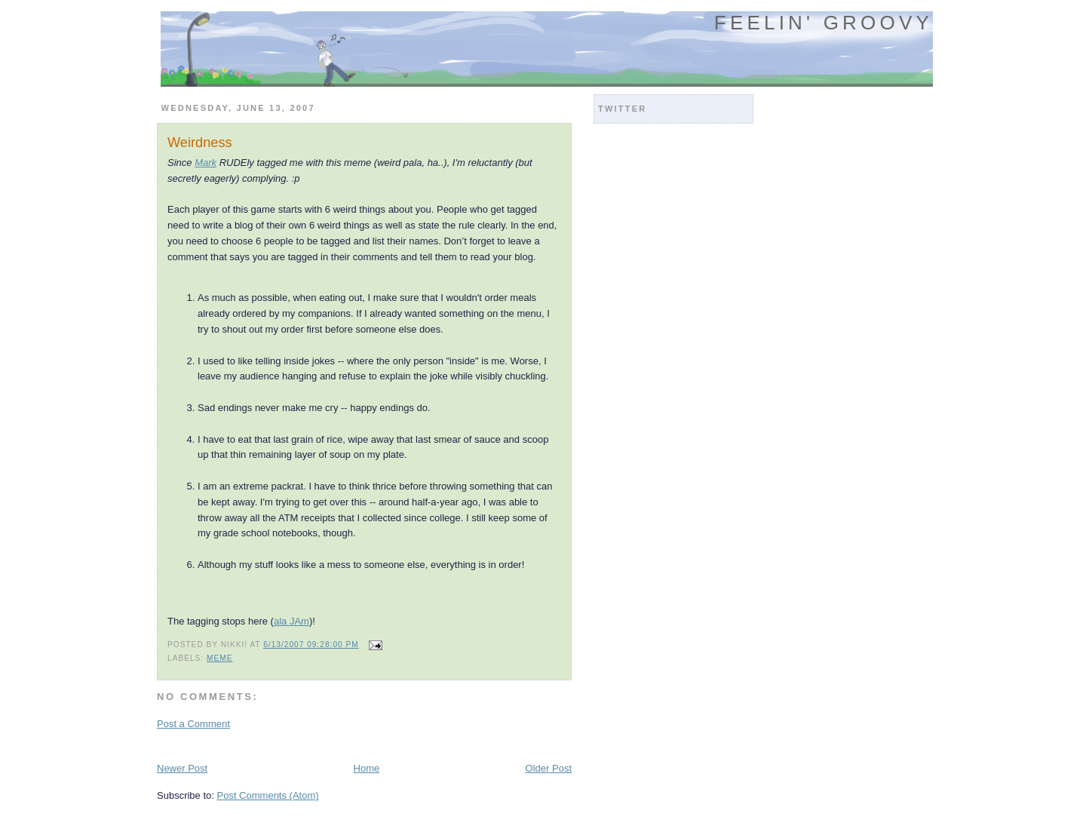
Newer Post (182, 768)
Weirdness (199, 142)
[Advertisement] (333, 745)
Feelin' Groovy (823, 22)
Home (367, 768)
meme (219, 658)
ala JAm (291, 621)
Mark (205, 162)
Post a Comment (193, 723)
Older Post (549, 768)
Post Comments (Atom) (268, 795)
